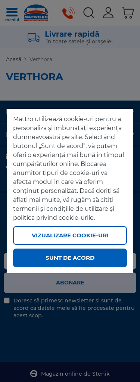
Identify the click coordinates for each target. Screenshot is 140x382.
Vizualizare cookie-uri (70, 235)
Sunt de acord (70, 257)
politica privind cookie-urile (53, 217)
